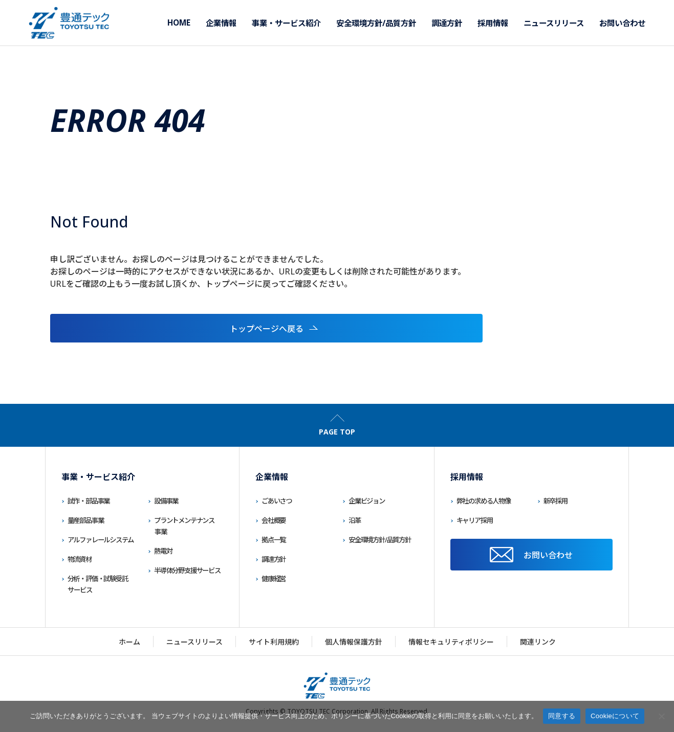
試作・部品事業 (89, 501)
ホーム (129, 642)
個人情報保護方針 (353, 642)
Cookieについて (615, 716)
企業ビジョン (367, 501)
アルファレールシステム (101, 539)
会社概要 (274, 520)
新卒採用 (555, 501)
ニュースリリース (194, 642)
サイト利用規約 (274, 642)
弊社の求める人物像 (483, 501)
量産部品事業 (86, 520)
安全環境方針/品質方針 (380, 539)
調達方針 (274, 559)
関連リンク (538, 642)
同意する (561, 716)
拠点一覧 (274, 539)
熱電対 (163, 551)
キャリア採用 (474, 520)
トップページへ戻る (122, 328)
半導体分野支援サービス (187, 570)
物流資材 (80, 559)
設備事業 (166, 501)
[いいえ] (661, 716)
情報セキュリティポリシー (451, 642)
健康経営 (274, 578)
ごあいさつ (277, 501)
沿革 (355, 520)
